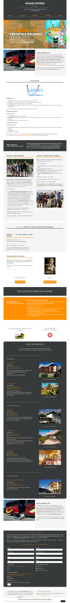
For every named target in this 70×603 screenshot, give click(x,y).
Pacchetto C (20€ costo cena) (41, 570)
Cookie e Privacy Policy (56, 601)
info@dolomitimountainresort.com (16, 485)
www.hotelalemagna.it (13, 454)
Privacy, (12, 580)
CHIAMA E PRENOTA (20, 281)
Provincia (38, 556)
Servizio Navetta (10, 564)
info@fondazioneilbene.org (42, 65)
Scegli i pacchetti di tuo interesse (42, 564)
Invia (9, 584)
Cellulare (38, 560)
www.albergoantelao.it (13, 413)
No (8, 569)
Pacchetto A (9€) (39, 566)
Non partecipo (10, 578)
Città (8, 556)
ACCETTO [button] (62, 601)
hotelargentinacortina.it (14, 366)
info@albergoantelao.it (14, 414)
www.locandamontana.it (14, 434)
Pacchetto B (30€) (39, 568)
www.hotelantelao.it (13, 483)
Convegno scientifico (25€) (12, 572)
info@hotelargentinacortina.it (15, 368)
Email (8, 560)
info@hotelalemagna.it (14, 455)
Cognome (38, 547)
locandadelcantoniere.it (14, 387)
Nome (8, 547)
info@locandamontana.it (14, 435)
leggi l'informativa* (14, 580)
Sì (8, 567)
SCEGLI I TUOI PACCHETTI (50, 281)
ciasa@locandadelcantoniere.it (15, 388)
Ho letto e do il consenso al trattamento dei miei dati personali (18, 582)
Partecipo (9, 576)
